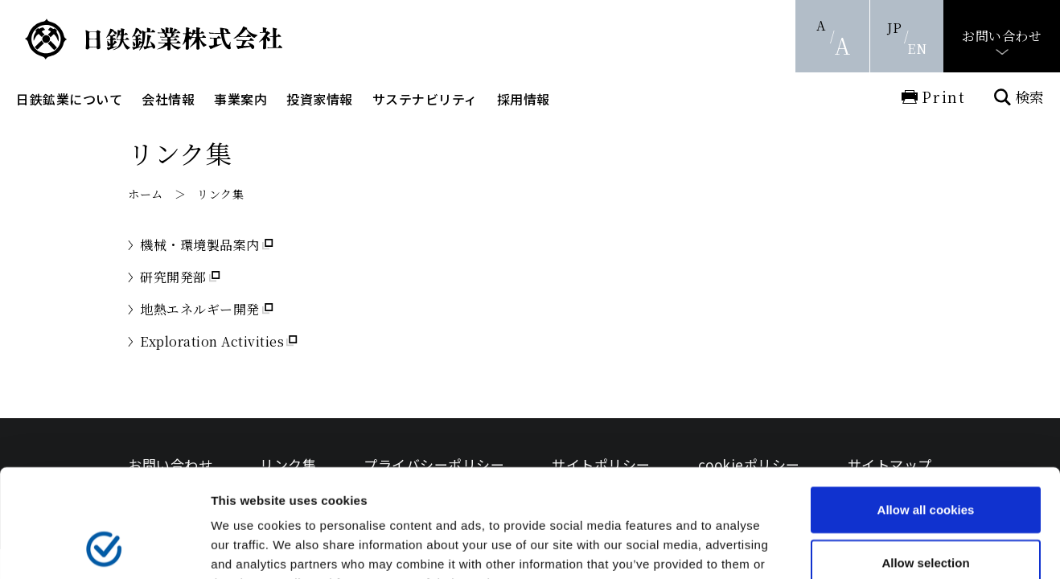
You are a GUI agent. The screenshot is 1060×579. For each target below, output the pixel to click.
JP (894, 27)
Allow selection (925, 461)
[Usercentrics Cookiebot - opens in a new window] (104, 548)
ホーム (145, 194)
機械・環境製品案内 (200, 245)
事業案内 (240, 99)
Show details (844, 547)
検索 (1029, 96)
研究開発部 (173, 277)
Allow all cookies (926, 408)
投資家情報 (319, 99)
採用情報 (523, 99)
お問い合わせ (1002, 36)
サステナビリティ (425, 99)
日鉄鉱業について (69, 99)
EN (916, 48)
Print (944, 96)
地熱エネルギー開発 (200, 309)
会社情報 (168, 99)
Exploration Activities (212, 341)
